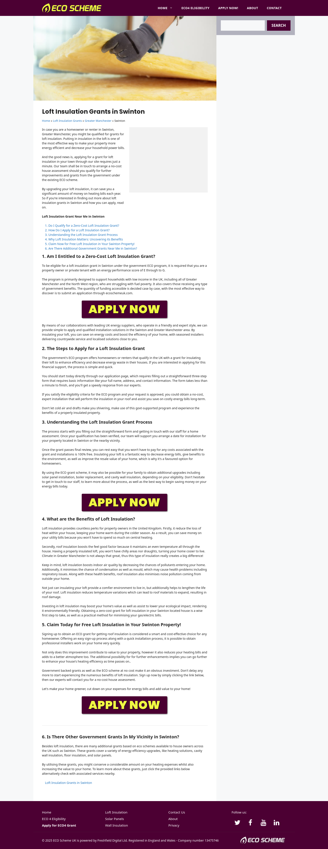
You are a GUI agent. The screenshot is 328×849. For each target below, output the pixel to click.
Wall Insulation (116, 825)
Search (279, 25)
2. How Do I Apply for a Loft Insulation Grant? (77, 230)
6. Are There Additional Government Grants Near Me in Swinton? (91, 248)
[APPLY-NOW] (125, 318)
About (252, 8)
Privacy (173, 825)
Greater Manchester (98, 121)
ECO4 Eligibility (195, 8)
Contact (274, 8)
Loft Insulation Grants (67, 121)
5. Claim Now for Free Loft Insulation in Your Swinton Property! (90, 244)
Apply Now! (228, 8)
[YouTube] (263, 823)
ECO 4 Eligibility (54, 819)
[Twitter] (237, 823)
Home (167, 8)
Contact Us (176, 812)
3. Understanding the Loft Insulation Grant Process (81, 235)
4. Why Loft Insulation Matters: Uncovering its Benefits (84, 239)
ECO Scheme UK (64, 840)
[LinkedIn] (276, 823)
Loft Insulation (116, 812)
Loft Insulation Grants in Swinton (68, 783)
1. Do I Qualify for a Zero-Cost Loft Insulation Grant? (82, 225)
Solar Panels (114, 819)
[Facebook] (250, 823)
